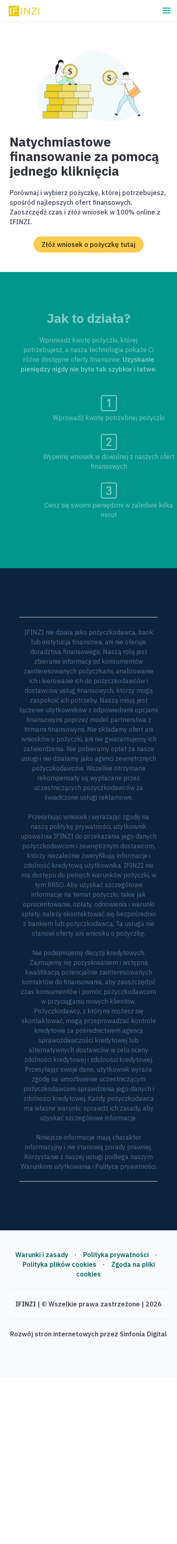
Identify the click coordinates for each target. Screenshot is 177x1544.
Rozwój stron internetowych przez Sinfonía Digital (88, 1334)
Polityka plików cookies (59, 1264)
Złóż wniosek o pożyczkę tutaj (88, 244)
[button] (166, 10)
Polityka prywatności (116, 1255)
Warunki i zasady (41, 1255)
